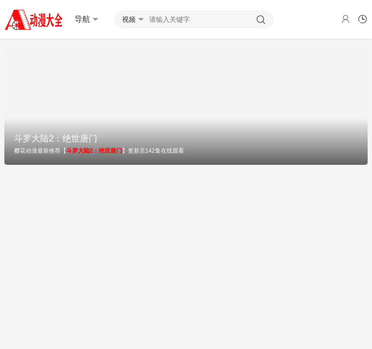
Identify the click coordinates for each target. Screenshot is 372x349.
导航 (86, 19)
